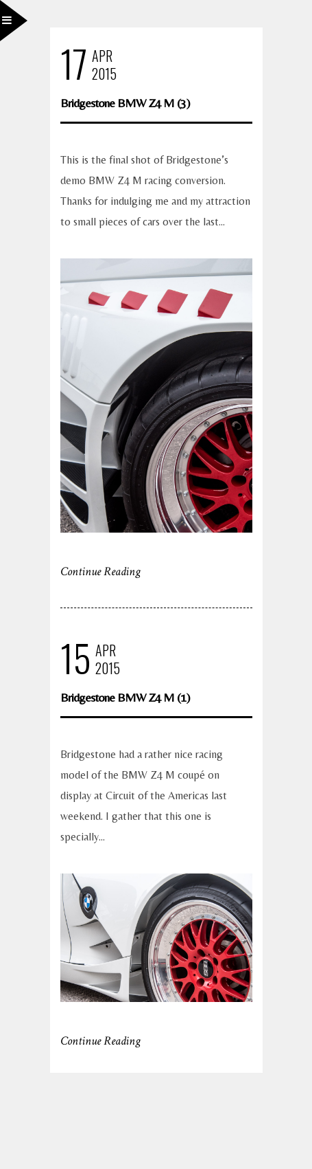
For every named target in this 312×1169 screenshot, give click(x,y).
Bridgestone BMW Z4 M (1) (125, 697)
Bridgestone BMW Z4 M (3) (125, 103)
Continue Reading (100, 571)
